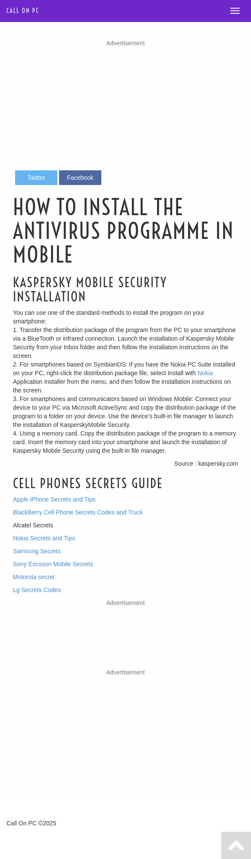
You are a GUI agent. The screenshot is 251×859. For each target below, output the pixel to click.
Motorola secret (33, 577)
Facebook (80, 177)
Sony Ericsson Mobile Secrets (53, 564)
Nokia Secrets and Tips (44, 538)
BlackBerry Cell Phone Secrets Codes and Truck (78, 512)
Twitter (36, 177)
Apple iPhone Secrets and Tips (54, 499)
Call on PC (22, 11)
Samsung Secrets (37, 551)
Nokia (205, 373)
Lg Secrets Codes (37, 589)
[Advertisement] (125, 107)
